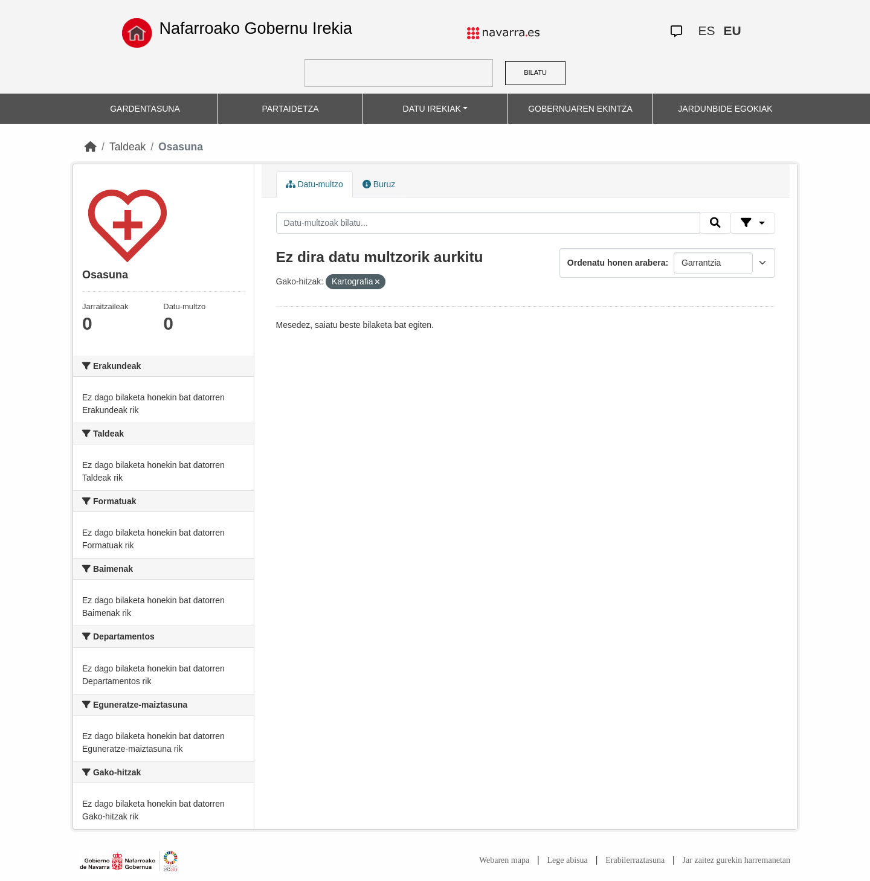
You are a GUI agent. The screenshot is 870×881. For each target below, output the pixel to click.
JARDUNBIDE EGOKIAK (725, 109)
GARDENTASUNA (145, 109)
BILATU (535, 72)
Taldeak (127, 147)
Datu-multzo (314, 184)
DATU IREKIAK (432, 109)
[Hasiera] (91, 147)
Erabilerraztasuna (635, 860)
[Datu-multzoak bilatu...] (488, 223)
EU (732, 30)
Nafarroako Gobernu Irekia (255, 28)
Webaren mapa (504, 860)
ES (706, 30)
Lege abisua (567, 860)
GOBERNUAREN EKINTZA (580, 109)
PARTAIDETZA (290, 109)
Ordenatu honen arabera (616, 263)
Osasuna (180, 147)
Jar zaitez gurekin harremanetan (736, 860)
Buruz (378, 184)
